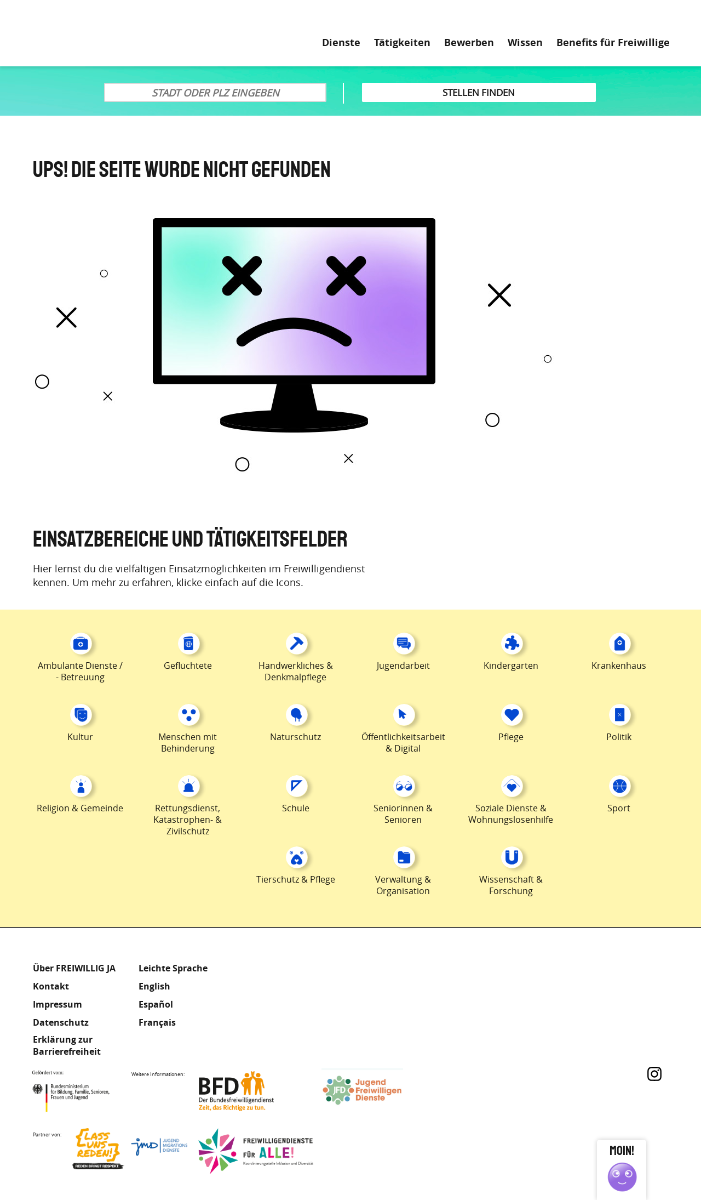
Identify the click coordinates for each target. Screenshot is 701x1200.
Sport (618, 808)
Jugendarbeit (403, 665)
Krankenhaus (618, 665)
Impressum (57, 1004)
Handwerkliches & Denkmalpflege (295, 671)
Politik (618, 737)
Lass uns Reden (129, 1151)
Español (156, 1004)
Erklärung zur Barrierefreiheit (67, 1045)
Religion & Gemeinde (80, 808)
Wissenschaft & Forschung (511, 885)
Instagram (654, 1074)
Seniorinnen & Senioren (403, 814)
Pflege (511, 737)
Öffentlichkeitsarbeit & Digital (403, 742)
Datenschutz (61, 1022)
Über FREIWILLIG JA (74, 968)
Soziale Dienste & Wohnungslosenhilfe (510, 814)
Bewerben (469, 43)
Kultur (80, 737)
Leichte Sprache (624, 16)
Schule (295, 808)
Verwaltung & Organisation (403, 885)
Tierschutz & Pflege (295, 879)
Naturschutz (295, 737)
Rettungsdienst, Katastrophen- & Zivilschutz (187, 819)
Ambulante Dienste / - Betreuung (80, 671)
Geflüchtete (188, 665)
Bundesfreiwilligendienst (253, 1091)
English (154, 986)
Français (157, 1022)
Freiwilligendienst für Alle (255, 1151)
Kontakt (51, 986)
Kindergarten (511, 665)
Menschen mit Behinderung (187, 742)
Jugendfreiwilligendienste (378, 1091)
